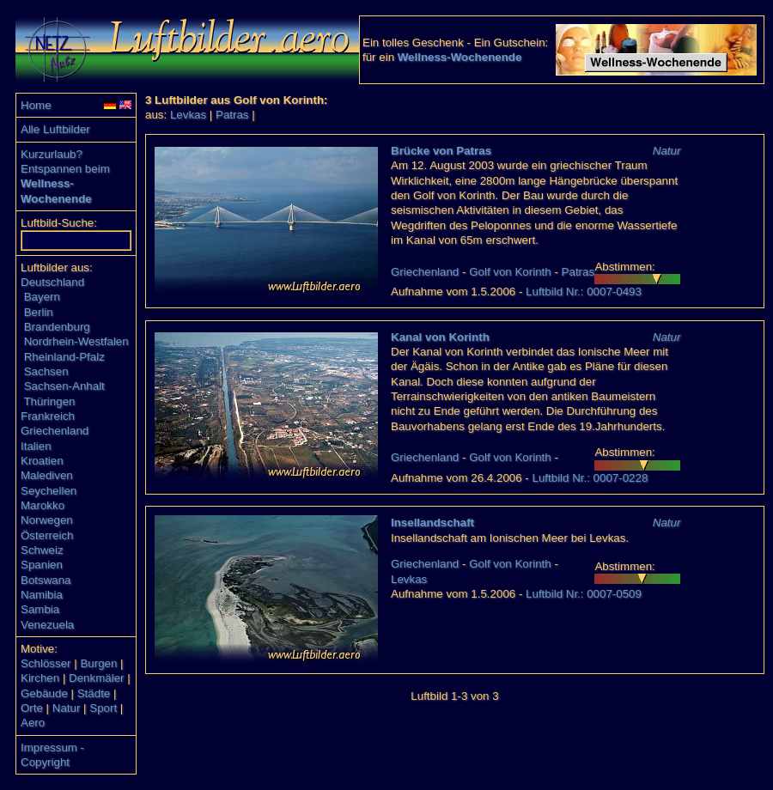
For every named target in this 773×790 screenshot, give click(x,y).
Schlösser (46, 663)
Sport (103, 708)
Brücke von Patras (441, 150)
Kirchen (40, 678)
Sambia (40, 609)
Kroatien (42, 460)
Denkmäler (96, 678)
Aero (33, 722)
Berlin (38, 312)
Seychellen (48, 490)
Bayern (42, 296)
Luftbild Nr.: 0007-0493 (584, 291)
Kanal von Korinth (440, 337)
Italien (36, 446)
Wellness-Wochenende (460, 57)
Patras (232, 114)
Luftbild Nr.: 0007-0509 (584, 593)
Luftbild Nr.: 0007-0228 (590, 477)
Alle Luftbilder (55, 129)
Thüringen (49, 401)
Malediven (47, 475)
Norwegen (47, 520)
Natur (66, 708)
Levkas (188, 114)
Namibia (42, 594)
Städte (94, 693)
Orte (32, 708)
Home (36, 105)
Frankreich (48, 416)
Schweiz (42, 550)
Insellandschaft (432, 522)
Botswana (46, 580)
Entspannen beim (65, 168)
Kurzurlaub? (51, 154)
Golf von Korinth (510, 271)
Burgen (98, 663)
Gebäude (44, 693)
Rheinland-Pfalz (64, 356)
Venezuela (47, 624)
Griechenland (54, 430)
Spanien (42, 564)
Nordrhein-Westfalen (76, 341)
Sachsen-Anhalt (64, 386)
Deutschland (52, 282)
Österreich (47, 535)
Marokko (42, 505)
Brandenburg (57, 326)
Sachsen (46, 371)
